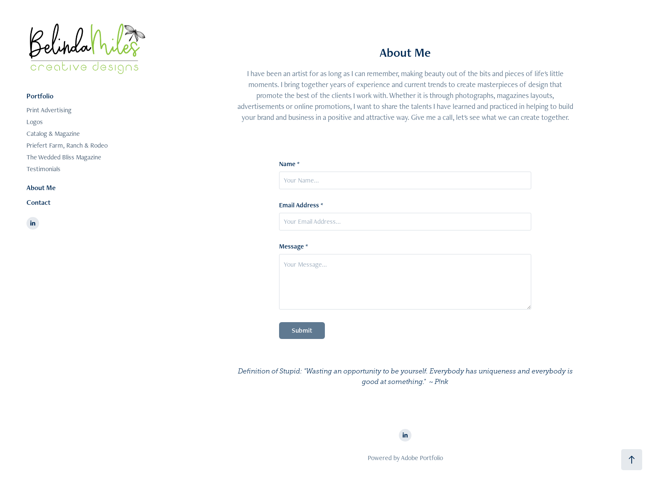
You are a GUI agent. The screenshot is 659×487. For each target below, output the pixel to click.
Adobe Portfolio (422, 457)
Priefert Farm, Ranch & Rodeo (67, 145)
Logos (34, 121)
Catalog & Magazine (53, 133)
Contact (38, 202)
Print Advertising (48, 110)
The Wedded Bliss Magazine (63, 157)
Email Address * (301, 205)
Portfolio (39, 96)
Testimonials (43, 168)
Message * (293, 246)
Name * (289, 164)
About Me (40, 187)
